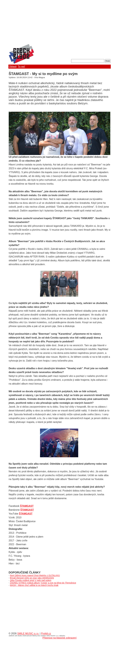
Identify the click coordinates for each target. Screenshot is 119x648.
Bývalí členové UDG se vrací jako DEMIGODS (32, 578)
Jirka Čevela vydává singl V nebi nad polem (30, 580)
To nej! (21, 66)
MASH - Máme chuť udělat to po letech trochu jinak (34, 585)
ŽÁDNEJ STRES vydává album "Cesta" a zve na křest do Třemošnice (43, 583)
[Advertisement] (59, 22)
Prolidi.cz (46, 633)
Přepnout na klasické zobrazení (59, 637)
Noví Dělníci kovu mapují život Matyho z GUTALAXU (35, 575)
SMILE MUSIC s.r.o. (28, 633)
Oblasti (13, 66)
